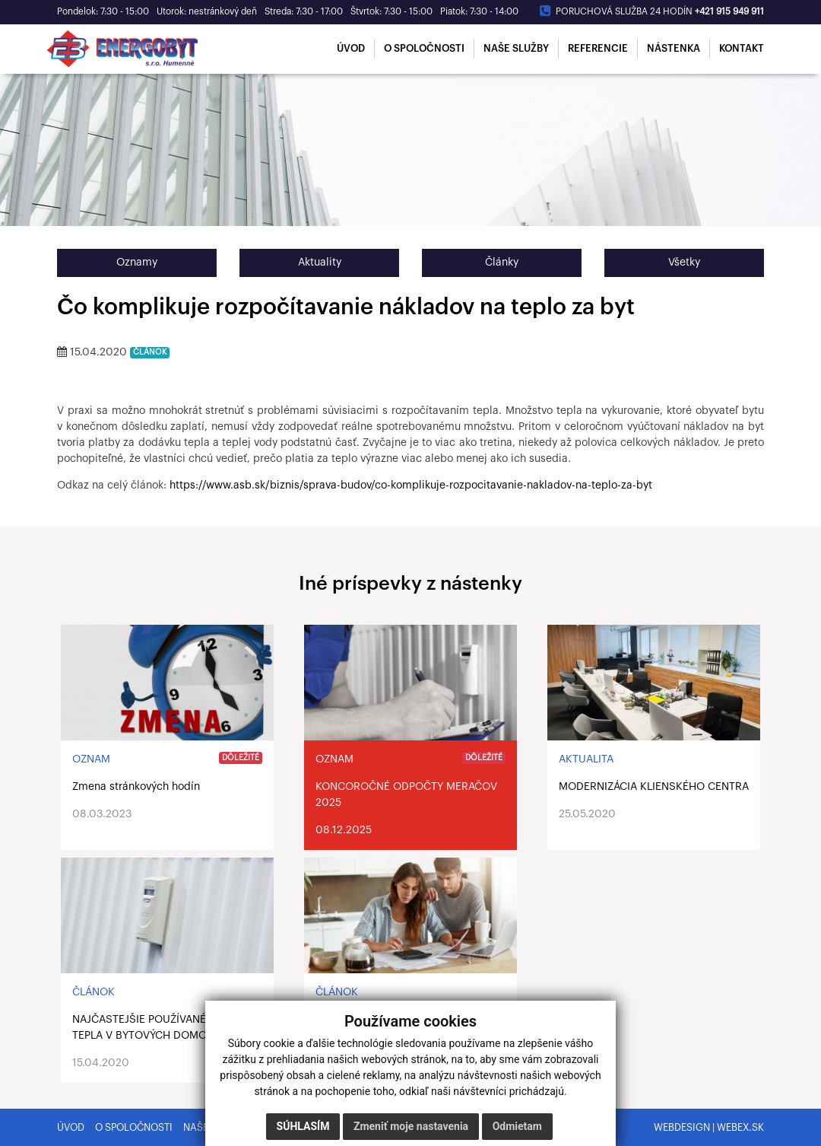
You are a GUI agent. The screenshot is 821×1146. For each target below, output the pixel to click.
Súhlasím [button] (303, 1126)
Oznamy (136, 262)
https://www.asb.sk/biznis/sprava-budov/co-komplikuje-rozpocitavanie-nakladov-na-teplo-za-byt (411, 485)
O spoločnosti (134, 1127)
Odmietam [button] (517, 1126)
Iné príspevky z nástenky (410, 584)
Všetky (684, 262)
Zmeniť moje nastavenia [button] (410, 1126)
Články (501, 262)
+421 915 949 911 (729, 11)
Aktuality (319, 262)
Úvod (70, 1127)
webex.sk (740, 1127)
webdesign (682, 1127)
